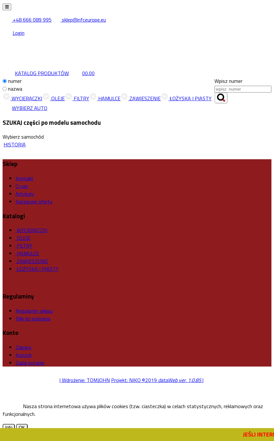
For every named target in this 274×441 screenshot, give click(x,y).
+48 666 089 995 (28, 20)
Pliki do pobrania (32, 318)
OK (22, 427)
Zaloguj (23, 347)
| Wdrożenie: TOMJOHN (85, 380)
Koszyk (23, 355)
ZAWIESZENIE (140, 98)
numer (15, 81)
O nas (21, 186)
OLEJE (53, 98)
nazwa (15, 89)
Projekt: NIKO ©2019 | (157, 380)
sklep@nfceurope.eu (79, 20)
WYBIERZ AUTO (25, 108)
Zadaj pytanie (29, 363)
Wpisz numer (228, 81)
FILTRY (77, 98)
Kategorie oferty (33, 201)
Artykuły (24, 194)
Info (8, 427)
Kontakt (24, 178)
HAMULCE (104, 98)
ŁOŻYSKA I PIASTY (186, 98)
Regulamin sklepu (34, 311)
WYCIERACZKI (22, 98)
